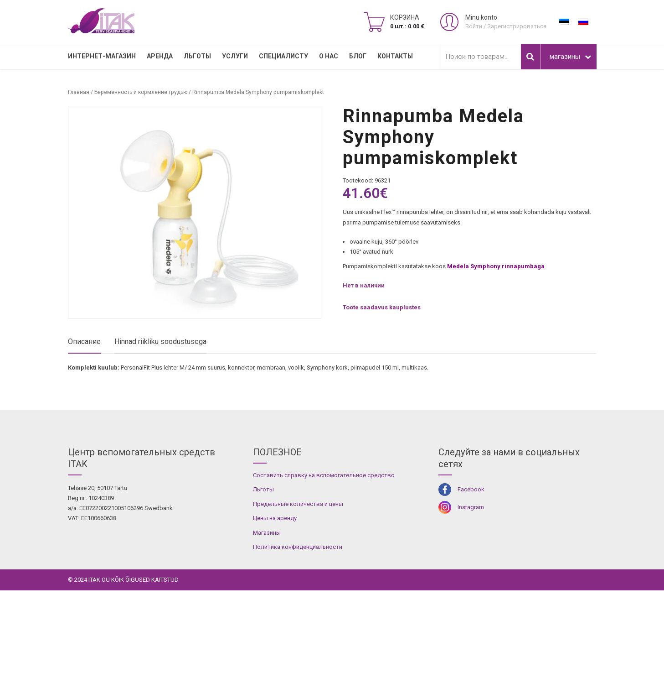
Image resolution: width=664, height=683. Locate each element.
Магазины (267, 625)
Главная (78, 92)
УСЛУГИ (235, 56)
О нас (328, 56)
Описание (84, 341)
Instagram (471, 600)
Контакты (395, 56)
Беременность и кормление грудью (140, 92)
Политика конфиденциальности (297, 639)
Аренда (160, 56)
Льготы (197, 56)
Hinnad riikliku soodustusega (160, 341)
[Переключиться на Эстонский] (564, 22)
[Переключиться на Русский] (583, 22)
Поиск (530, 56)
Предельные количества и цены (298, 596)
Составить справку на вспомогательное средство (324, 567)
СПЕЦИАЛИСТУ (283, 56)
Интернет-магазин (102, 56)
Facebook (471, 582)
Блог (357, 56)
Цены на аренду (275, 611)
